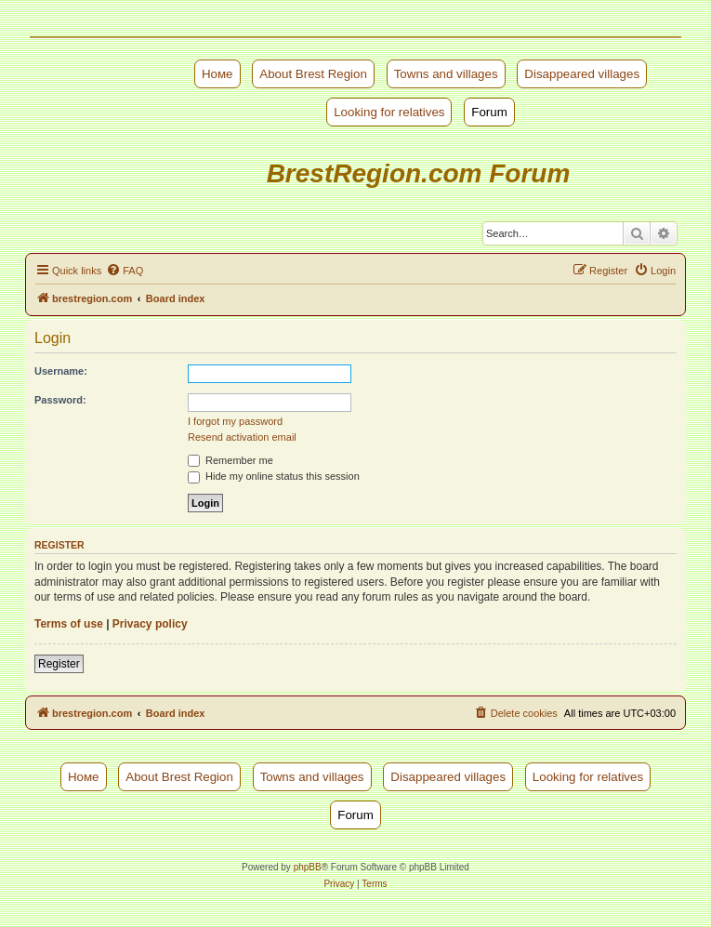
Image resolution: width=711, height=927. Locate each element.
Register (59, 663)
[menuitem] (124, 270)
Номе (217, 74)
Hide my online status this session (274, 476)
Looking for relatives (389, 112)
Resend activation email (242, 437)
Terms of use (68, 623)
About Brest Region (313, 74)
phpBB (308, 867)
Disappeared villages (581, 74)
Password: (60, 399)
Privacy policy (150, 623)
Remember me (230, 460)
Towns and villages (446, 74)
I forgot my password (235, 421)
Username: (60, 371)
